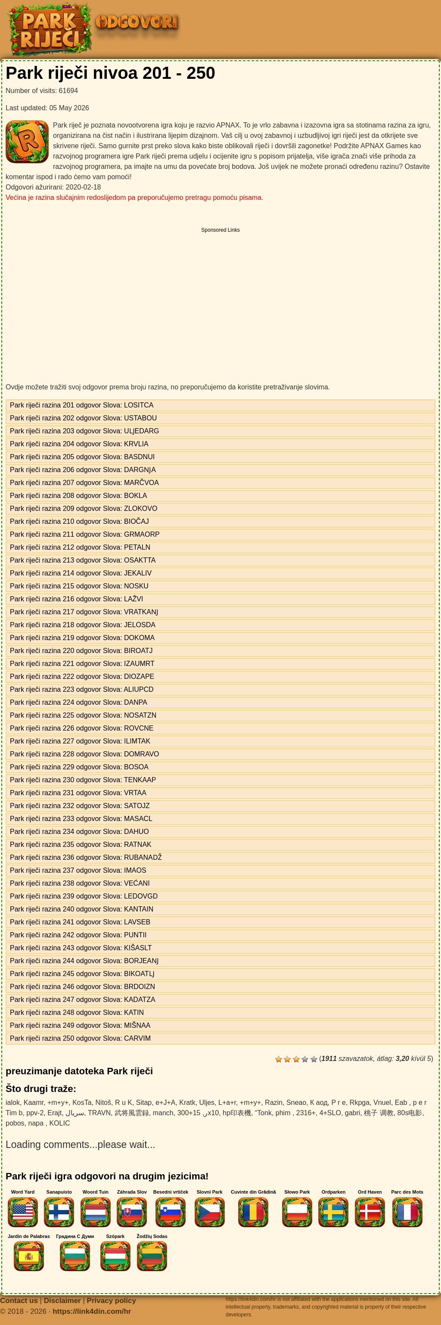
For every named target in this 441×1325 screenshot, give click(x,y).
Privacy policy (111, 1301)
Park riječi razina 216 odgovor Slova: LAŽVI (76, 599)
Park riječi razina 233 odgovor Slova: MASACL (81, 818)
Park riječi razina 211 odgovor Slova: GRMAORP (85, 534)
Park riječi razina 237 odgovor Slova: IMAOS (78, 870)
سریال (74, 1113)
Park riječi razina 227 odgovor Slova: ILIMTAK (80, 741)
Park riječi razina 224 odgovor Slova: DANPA (78, 702)
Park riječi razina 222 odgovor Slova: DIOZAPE (82, 676)
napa (36, 1123)
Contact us (19, 1301)
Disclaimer (62, 1301)
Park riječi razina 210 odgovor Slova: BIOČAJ (79, 521)
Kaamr (33, 1102)
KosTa (81, 1102)
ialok (13, 1102)
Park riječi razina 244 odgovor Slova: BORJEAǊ (84, 960)
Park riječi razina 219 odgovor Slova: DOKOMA (82, 637)
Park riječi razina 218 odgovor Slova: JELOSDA (82, 624)
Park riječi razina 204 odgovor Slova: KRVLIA (79, 444)
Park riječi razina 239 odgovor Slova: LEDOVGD (84, 896)
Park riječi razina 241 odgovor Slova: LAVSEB (80, 922)
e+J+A (165, 1102)
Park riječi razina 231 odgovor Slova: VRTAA (78, 792)
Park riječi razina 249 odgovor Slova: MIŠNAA (80, 1025)
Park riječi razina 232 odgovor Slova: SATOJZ (80, 805)
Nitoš (103, 1102)
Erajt (54, 1113)
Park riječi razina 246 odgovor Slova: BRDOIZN (82, 986)
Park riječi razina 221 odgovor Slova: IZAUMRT (82, 663)
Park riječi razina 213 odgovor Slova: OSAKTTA (83, 560)
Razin (274, 1102)
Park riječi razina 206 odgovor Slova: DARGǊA (83, 469)
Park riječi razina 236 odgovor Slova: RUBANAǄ (86, 857)
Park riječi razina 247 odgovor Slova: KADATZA (82, 999)
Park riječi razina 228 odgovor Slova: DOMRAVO (84, 754)
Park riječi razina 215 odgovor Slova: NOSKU (79, 586)
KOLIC (59, 1123)
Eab (402, 1102)
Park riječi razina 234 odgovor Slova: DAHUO (79, 831)
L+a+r (227, 1102)
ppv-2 (34, 1113)
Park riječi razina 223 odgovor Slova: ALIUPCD (82, 689)
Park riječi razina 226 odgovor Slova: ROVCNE (81, 728)
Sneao (296, 1102)
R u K (123, 1102)
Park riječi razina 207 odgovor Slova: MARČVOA (84, 482)
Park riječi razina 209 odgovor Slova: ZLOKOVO (83, 508)
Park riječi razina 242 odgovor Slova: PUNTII (78, 935)
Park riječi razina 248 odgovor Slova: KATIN (77, 1012)
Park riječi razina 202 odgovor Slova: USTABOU (83, 418)
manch (163, 1113)
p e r (420, 1102)
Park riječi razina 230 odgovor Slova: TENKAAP (83, 780)
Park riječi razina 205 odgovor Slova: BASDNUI (82, 456)
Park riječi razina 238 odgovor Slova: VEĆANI (80, 883)
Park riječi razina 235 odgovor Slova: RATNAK (81, 844)
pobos (15, 1123)
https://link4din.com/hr (92, 1311)
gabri (352, 1113)
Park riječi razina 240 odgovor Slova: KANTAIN (81, 909)
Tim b (14, 1113)
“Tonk (263, 1113)
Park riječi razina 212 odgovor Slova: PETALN (80, 547)
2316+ (306, 1113)
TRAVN (99, 1113)
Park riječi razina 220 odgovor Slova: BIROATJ (81, 650)
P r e (338, 1102)
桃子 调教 (378, 1113)
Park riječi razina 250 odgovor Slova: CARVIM (80, 1038)
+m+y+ (57, 1102)
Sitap (144, 1102)
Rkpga (360, 1102)
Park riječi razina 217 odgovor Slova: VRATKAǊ (84, 612)
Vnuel (382, 1102)
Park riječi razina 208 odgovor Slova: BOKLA (78, 495)
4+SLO (330, 1113)
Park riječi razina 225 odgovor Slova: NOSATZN (83, 715)
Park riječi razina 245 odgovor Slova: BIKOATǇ (82, 973)
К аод (319, 1102)
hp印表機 (237, 1113)
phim (284, 1113)
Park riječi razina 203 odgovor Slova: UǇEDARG (84, 431)
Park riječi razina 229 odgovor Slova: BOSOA (79, 767)
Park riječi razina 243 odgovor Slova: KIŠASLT (81, 948)
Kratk (187, 1102)
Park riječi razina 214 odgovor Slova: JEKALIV (81, 573)
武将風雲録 (132, 1113)
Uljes (207, 1102)
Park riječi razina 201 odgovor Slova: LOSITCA (81, 405)
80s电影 (410, 1113)
